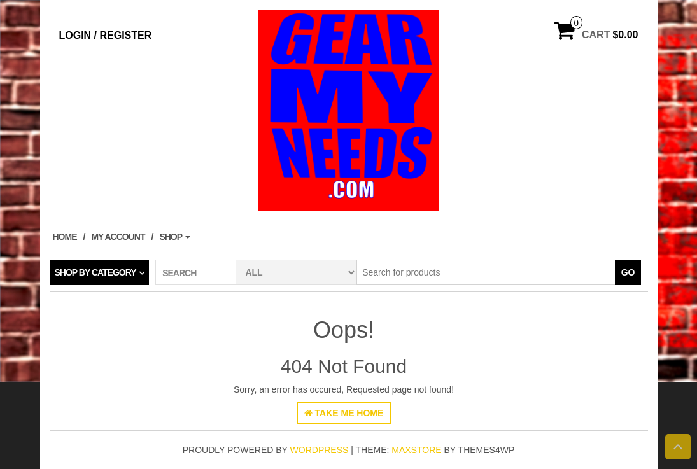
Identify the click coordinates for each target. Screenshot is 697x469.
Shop (174, 237)
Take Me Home (344, 413)
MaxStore (416, 450)
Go (628, 272)
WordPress (319, 450)
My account (117, 237)
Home (65, 237)
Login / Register (105, 35)
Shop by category (95, 272)
